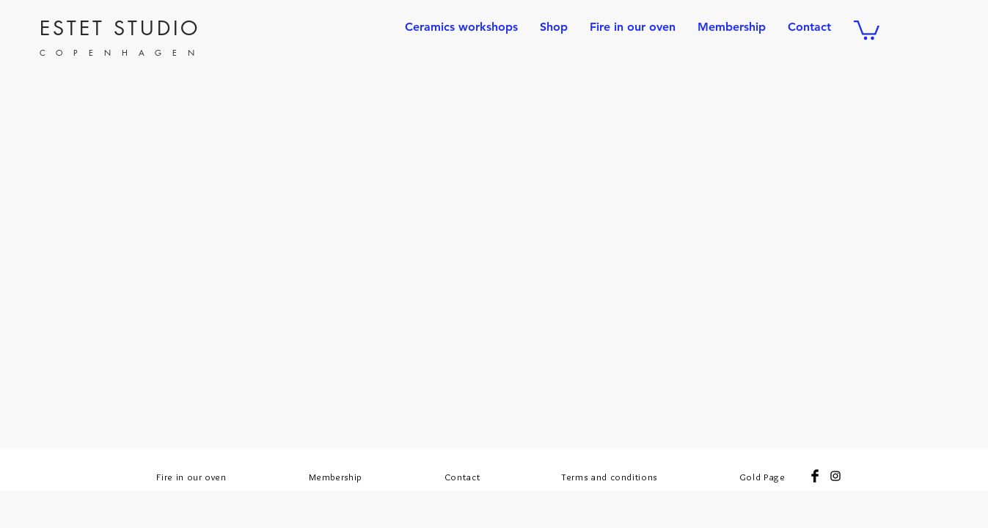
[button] (866, 29)
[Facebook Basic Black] (814, 476)
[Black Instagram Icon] (835, 476)
